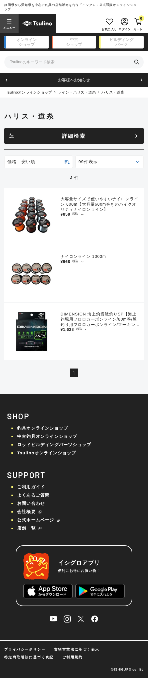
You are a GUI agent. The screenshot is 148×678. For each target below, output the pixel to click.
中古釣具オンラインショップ (47, 436)
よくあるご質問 (33, 495)
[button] (6, 80)
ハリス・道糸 (112, 92)
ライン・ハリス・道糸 (77, 92)
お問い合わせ (31, 503)
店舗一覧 (26, 528)
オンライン (27, 42)
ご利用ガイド (31, 486)
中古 (74, 42)
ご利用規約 (72, 657)
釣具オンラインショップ (42, 428)
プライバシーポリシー (24, 649)
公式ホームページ (35, 519)
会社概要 (26, 511)
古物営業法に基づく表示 (76, 649)
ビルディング (121, 42)
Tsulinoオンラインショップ (29, 92)
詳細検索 (74, 136)
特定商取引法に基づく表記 (29, 657)
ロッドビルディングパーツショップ (54, 444)
